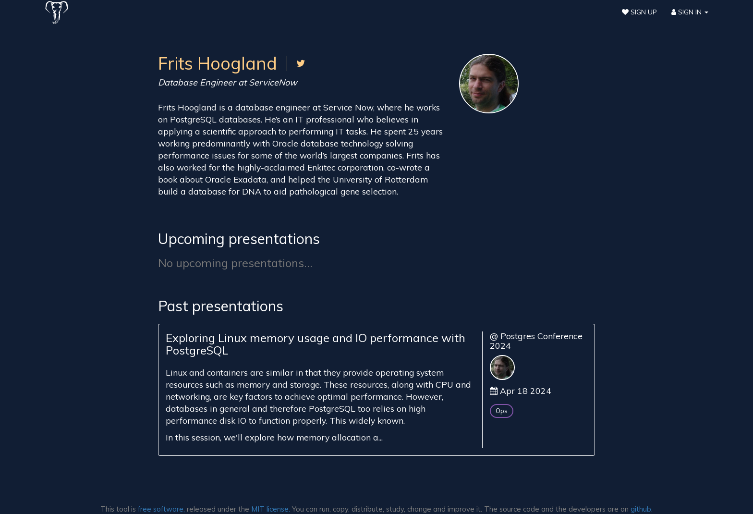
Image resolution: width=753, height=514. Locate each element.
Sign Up (639, 12)
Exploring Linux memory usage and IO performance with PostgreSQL (315, 343)
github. (642, 509)
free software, (161, 509)
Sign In (689, 12)
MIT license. (270, 509)
